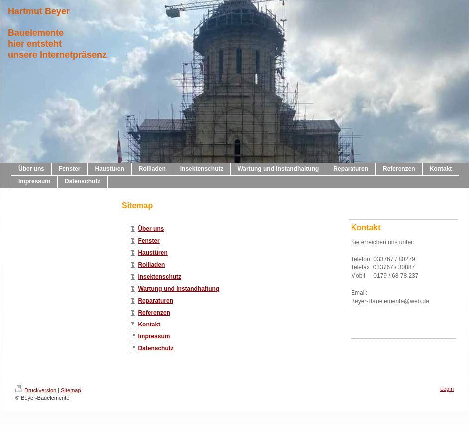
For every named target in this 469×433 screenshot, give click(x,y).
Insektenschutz (159, 276)
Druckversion (35, 390)
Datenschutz (155, 348)
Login (447, 389)
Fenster (148, 240)
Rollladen (151, 264)
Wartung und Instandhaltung (178, 288)
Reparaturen (155, 300)
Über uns (151, 228)
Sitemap (71, 390)
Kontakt (149, 324)
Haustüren (152, 252)
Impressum (154, 336)
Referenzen (154, 312)
